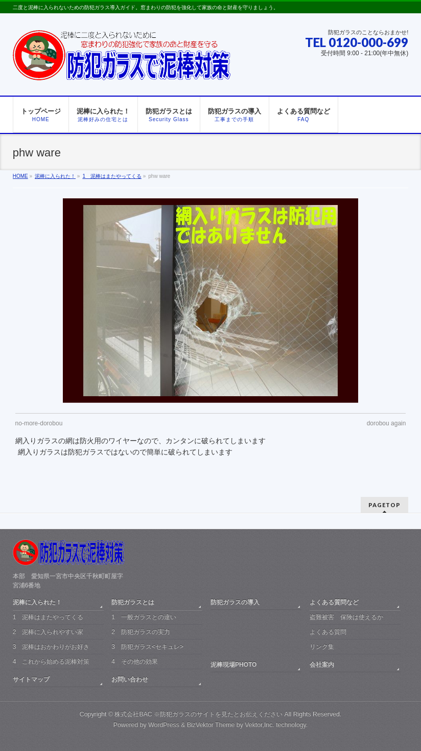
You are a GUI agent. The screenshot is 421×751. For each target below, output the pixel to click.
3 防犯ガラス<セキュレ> (147, 646)
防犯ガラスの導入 (235, 602)
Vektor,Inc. (259, 725)
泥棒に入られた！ (37, 602)
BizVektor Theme (211, 725)
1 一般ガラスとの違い (143, 617)
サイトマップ (31, 679)
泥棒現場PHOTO (233, 664)
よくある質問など (334, 602)
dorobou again (386, 423)
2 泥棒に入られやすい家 (48, 631)
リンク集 (322, 646)
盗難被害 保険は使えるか (346, 617)
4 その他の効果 (134, 661)
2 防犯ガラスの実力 (140, 631)
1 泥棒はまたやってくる (48, 617)
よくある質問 (328, 631)
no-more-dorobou (39, 423)
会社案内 (322, 664)
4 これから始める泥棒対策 (51, 661)
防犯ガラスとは (132, 602)
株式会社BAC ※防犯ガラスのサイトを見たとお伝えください (198, 714)
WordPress (163, 725)
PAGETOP (384, 505)
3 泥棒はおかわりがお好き (51, 646)
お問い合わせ (129, 679)
